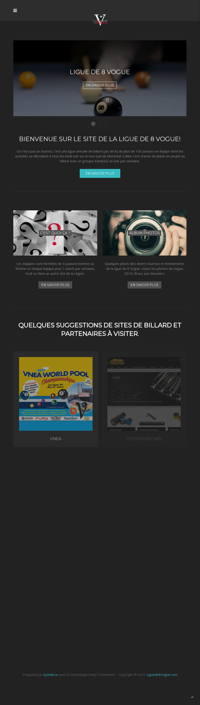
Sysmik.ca (50, 674)
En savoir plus (100, 85)
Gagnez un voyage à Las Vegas (108, 124)
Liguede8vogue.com (162, 674)
